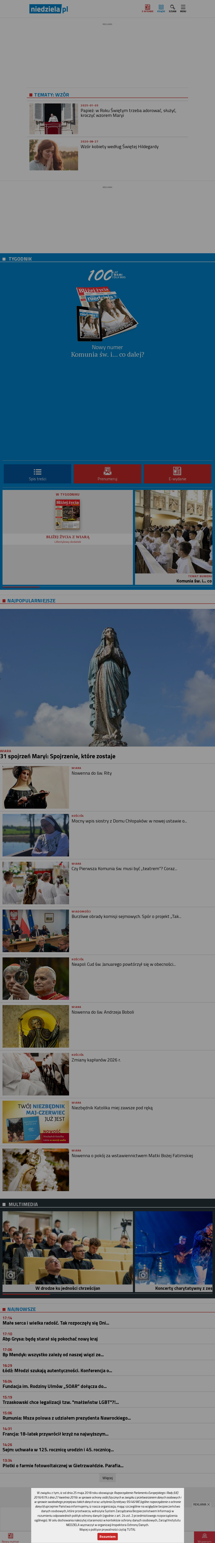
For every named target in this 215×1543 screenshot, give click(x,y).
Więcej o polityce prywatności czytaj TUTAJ (107, 1529)
